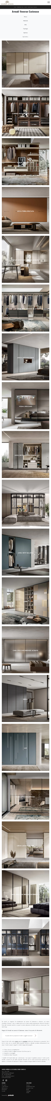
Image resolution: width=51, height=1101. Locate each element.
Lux (25, 748)
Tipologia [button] (25, 28)
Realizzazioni (5, 1088)
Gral (25, 65)
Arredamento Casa (20, 7)
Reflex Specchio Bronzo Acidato (25, 260)
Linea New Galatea (25, 553)
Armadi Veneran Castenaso (32, 7)
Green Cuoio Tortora (25, 504)
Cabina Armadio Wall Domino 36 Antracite (25, 309)
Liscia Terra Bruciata (25, 211)
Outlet (27, 1092)
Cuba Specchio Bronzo (25, 797)
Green (25, 699)
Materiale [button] (25, 20)
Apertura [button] (25, 32)
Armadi (25, 7)
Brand (27, 1089)
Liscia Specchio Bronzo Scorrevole (25, 894)
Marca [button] (25, 16)
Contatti (3, 1091)
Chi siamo (4, 1085)
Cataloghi (28, 1091)
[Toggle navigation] (48, 2)
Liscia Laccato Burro (25, 846)
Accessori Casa (29, 1088)
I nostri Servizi (5, 1086)
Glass (25, 943)
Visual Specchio (25, 406)
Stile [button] (25, 24)
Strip (25, 602)
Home (15, 7)
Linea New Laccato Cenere (25, 455)
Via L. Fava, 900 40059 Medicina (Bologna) (8, 1072)
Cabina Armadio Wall (25, 162)
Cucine (28, 1085)
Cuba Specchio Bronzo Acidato (25, 650)
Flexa (25, 992)
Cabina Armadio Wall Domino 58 (25, 113)
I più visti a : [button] (25, 36)
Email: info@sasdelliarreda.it (8, 1076)
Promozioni (4, 1089)
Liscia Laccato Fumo (25, 358)
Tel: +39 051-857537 (6, 1074)
